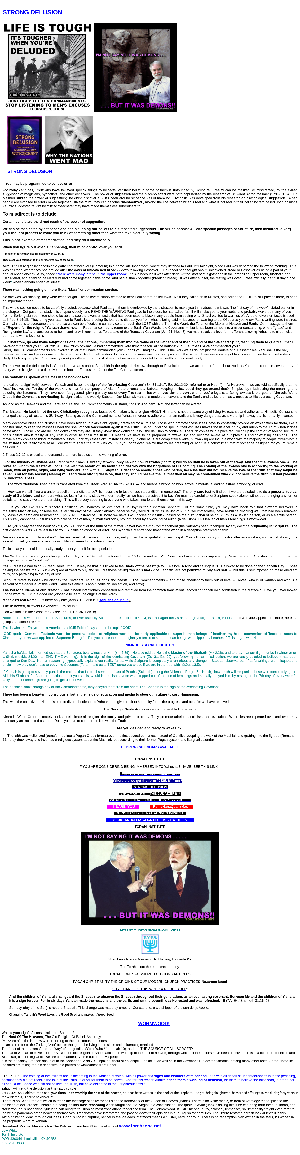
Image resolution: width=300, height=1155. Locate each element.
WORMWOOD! (154, 1023)
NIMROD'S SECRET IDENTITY (150, 645)
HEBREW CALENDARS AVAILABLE (150, 747)
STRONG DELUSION (32, 12)
